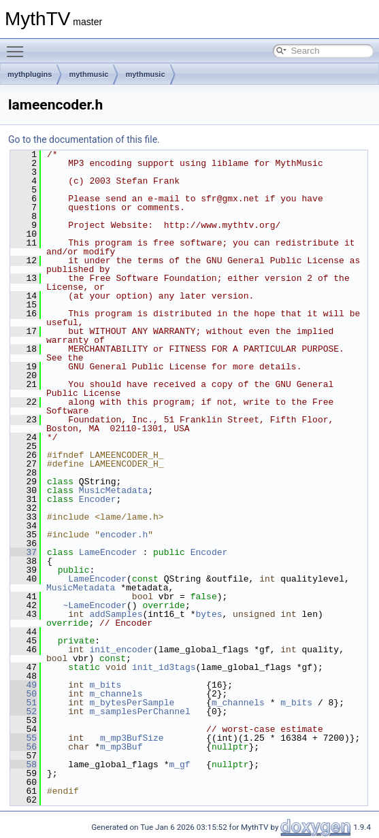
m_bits (105, 685)
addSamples (115, 614)
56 (23, 747)
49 (23, 685)
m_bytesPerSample (131, 703)
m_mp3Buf (121, 747)
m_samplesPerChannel (139, 711)
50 (23, 694)
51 (23, 703)
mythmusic (88, 74)
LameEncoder (108, 552)
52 (23, 711)
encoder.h (124, 535)
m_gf (179, 764)
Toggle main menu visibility (18, 45)
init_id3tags (164, 667)
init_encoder (121, 649)
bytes (208, 614)
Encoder (97, 499)
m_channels (115, 694)
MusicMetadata (113, 490)
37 (23, 552)
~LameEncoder (95, 605)
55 (23, 738)
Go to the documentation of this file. (84, 139)
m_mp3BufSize (132, 738)
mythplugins (29, 74)
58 (23, 764)
